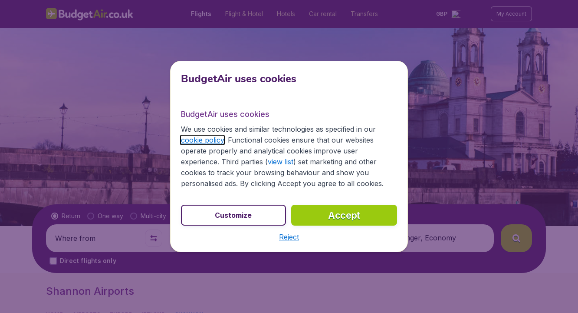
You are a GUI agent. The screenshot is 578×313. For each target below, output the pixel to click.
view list (280, 161)
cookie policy (202, 140)
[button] (289, 237)
